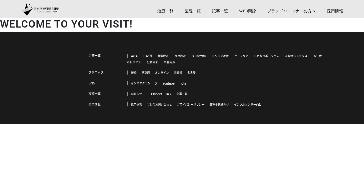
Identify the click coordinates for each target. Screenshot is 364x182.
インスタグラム (140, 83)
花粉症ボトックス (296, 56)
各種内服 (169, 62)
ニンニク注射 (220, 56)
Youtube (169, 83)
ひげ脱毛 (180, 56)
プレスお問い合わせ (159, 104)
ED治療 (147, 56)
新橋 (133, 72)
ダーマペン (241, 56)
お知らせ (136, 94)
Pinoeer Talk (161, 94)
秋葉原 (146, 72)
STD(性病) (199, 56)
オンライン (162, 72)
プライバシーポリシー (190, 104)
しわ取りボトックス (266, 56)
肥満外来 (152, 62)
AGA (134, 56)
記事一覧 (182, 94)
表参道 (178, 72)
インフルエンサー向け (248, 104)
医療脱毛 (163, 56)
